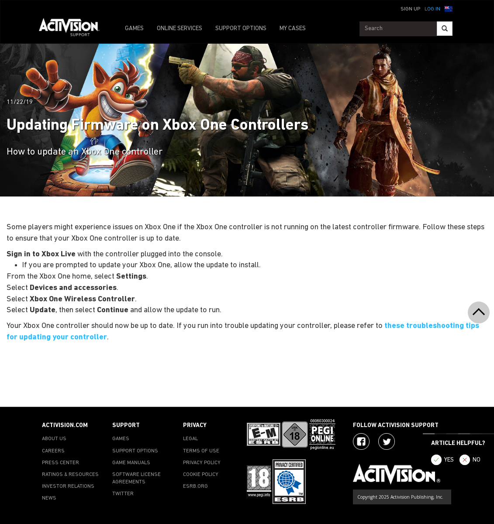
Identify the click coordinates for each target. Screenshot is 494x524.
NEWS (49, 498)
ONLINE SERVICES (179, 28)
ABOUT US (54, 438)
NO (476, 460)
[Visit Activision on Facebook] (361, 441)
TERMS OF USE (201, 451)
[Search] (445, 28)
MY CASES (293, 28)
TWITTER (123, 493)
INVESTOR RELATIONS (68, 486)
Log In (432, 9)
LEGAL (190, 438)
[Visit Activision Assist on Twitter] (386, 441)
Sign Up (410, 9)
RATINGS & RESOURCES (70, 474)
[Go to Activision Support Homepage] (73, 29)
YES (449, 460)
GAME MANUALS (131, 462)
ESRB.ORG (195, 486)
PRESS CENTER (60, 462)
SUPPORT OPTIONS (240, 28)
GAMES (134, 28)
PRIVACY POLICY (202, 462)
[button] (449, 8)
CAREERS (53, 451)
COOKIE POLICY (200, 474)
